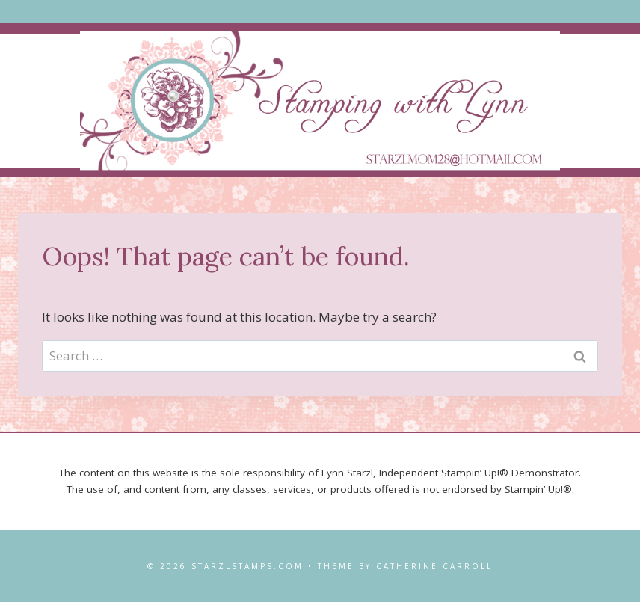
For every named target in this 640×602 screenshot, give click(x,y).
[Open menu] (320, 11)
